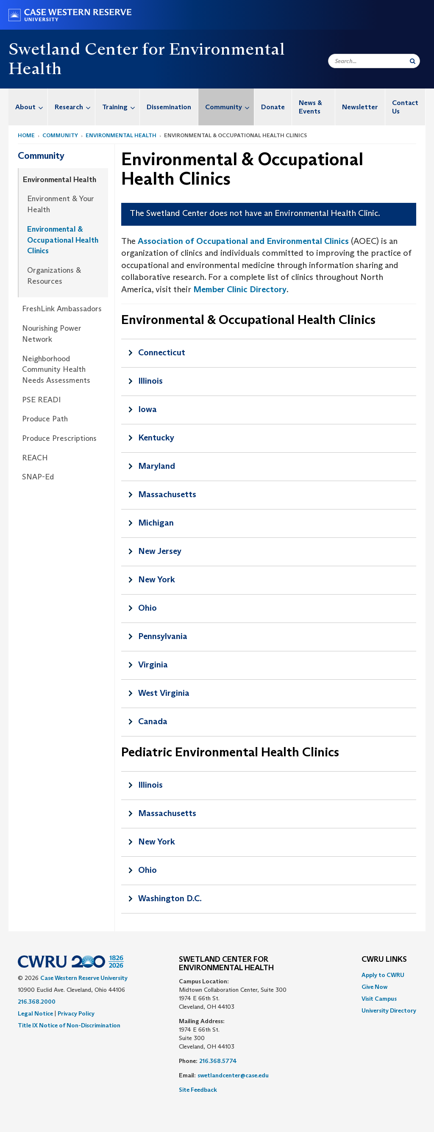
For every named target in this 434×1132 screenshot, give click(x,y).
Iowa (147, 409)
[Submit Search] (412, 61)
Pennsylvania (162, 636)
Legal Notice (35, 1013)
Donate (273, 107)
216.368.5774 (218, 1061)
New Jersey (159, 551)
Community (229, 107)
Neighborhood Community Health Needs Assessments (56, 369)
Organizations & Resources (54, 276)
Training (120, 107)
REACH (35, 457)
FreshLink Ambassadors (62, 308)
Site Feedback (198, 1089)
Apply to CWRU (383, 975)
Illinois (150, 381)
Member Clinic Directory (240, 289)
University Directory (389, 1010)
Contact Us (405, 107)
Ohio (147, 608)
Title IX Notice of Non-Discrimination (69, 1025)
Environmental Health (121, 135)
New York (156, 579)
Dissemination (169, 107)
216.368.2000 (37, 1001)
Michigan (156, 523)
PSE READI (41, 399)
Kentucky (156, 437)
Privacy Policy (76, 1013)
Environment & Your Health (60, 204)
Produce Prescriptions (59, 438)
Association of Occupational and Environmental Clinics (243, 241)
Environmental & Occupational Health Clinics (62, 239)
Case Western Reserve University (84, 978)
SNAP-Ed (38, 477)
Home (26, 135)
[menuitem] (28, 107)
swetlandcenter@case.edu (233, 1075)
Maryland (156, 466)
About (31, 107)
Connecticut (161, 352)
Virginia (153, 664)
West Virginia (163, 693)
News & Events (310, 107)
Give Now (374, 987)
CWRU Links (384, 959)
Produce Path (45, 418)
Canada (152, 721)
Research (75, 107)
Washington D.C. (170, 898)
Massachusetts (167, 494)
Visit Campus (379, 998)
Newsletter (360, 107)
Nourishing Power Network (51, 334)
